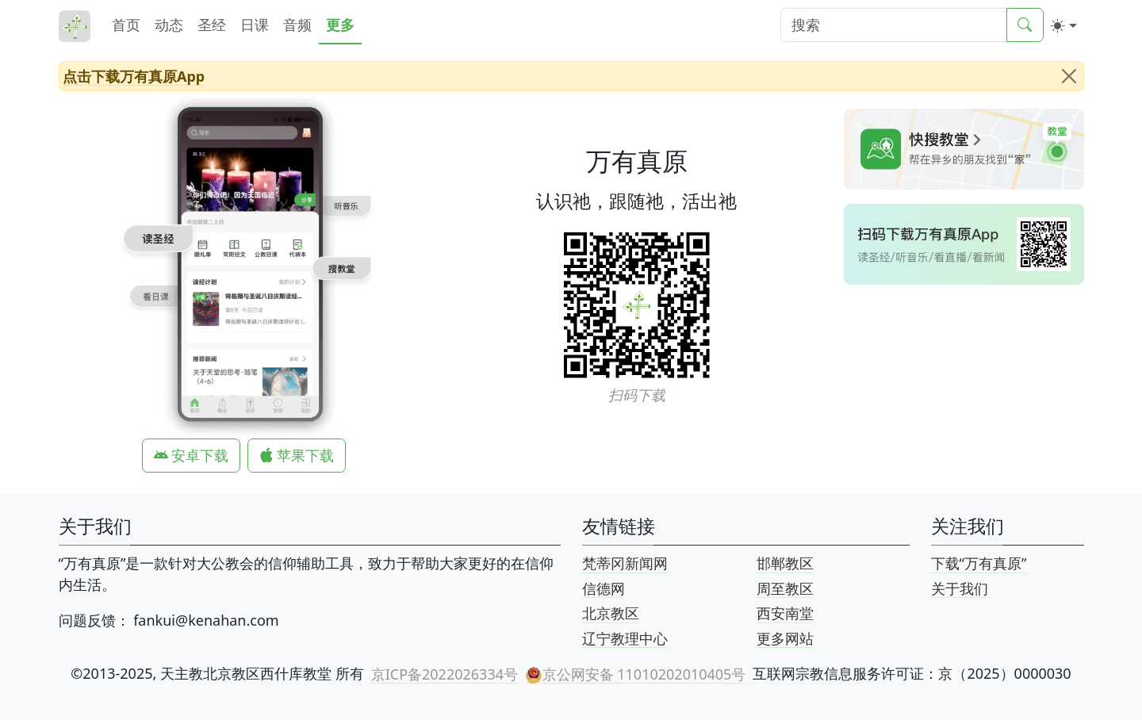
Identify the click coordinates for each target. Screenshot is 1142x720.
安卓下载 (191, 455)
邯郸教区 (785, 563)
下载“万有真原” (979, 563)
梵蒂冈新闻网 (625, 563)
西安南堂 (785, 612)
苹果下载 (297, 455)
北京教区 (610, 612)
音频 (297, 24)
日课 (254, 24)
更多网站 (785, 637)
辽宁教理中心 (625, 637)
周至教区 (785, 587)
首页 (126, 24)
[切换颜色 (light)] (1064, 26)
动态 (169, 24)
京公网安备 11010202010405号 (635, 674)
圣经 (211, 24)
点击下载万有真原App (134, 75)
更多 (340, 24)
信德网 (603, 587)
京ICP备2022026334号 (444, 673)
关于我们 (959, 587)
